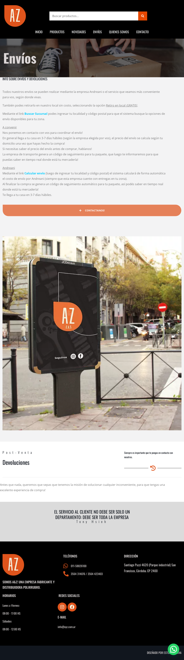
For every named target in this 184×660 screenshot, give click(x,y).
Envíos (97, 31)
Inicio (39, 31)
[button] (174, 651)
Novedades (79, 31)
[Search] (142, 15)
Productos (57, 31)
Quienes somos (119, 31)
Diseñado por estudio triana (164, 652)
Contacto (142, 31)
